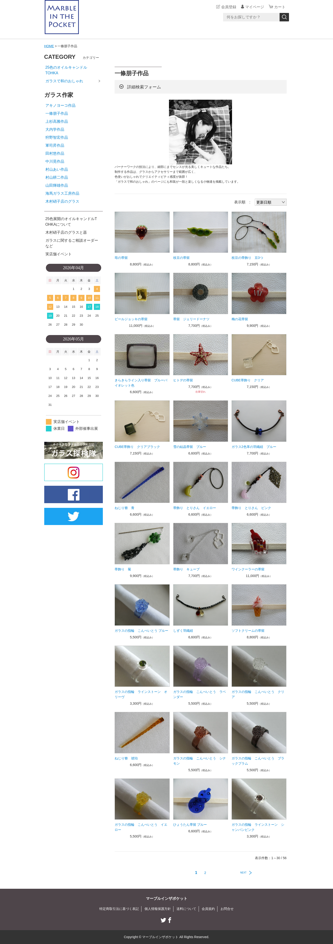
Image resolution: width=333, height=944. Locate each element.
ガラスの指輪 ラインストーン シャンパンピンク (258, 827)
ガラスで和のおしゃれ (64, 81)
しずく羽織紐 (183, 630)
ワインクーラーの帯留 (248, 569)
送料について (186, 909)
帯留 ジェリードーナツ (191, 319)
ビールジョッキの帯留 (131, 319)
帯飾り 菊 (123, 569)
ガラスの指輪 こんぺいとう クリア (258, 694)
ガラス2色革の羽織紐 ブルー (254, 447)
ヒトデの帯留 (183, 380)
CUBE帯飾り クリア (248, 380)
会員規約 (208, 909)
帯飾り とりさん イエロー (194, 508)
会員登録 (228, 7)
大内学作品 (54, 129)
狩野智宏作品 (56, 137)
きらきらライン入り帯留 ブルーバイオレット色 (141, 382)
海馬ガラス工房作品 (62, 193)
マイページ (254, 7)
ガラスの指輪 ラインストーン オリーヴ (141, 694)
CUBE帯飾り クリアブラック (137, 447)
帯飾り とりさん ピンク (251, 508)
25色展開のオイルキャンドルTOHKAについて (71, 221)
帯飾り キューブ (186, 569)
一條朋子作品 (56, 113)
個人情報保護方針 (157, 909)
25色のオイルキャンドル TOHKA (73, 70)
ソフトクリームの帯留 (248, 630)
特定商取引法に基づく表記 (119, 909)
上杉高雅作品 (56, 121)
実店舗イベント (58, 254)
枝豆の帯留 (181, 258)
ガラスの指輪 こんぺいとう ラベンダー (199, 694)
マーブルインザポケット (166, 899)
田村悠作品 (54, 153)
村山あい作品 (56, 169)
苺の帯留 (121, 258)
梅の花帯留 (240, 319)
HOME (49, 46)
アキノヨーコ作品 (60, 105)
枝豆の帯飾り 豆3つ (247, 258)
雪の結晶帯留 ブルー (189, 447)
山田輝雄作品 (56, 185)
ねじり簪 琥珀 (126, 758)
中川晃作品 (54, 161)
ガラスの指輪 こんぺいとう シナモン (199, 760)
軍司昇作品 (54, 145)
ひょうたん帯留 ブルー (190, 824)
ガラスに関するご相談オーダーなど (71, 243)
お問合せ (227, 909)
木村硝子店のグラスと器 (66, 232)
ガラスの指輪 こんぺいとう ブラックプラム (258, 760)
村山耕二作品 (56, 177)
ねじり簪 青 (124, 508)
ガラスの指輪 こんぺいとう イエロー (141, 827)
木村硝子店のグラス (62, 201)
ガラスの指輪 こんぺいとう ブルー (141, 630)
